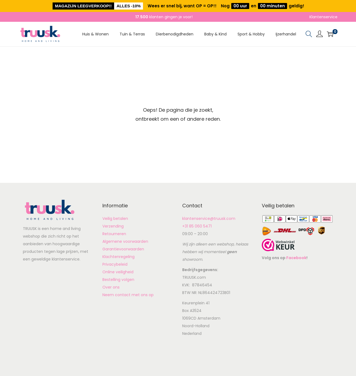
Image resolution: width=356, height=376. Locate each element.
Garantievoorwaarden (123, 249)
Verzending (113, 226)
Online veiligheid (117, 272)
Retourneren (114, 233)
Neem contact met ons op (128, 295)
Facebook (296, 257)
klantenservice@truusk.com (208, 218)
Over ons (111, 287)
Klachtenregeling (118, 256)
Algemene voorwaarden (125, 241)
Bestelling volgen (118, 279)
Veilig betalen (115, 218)
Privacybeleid (114, 264)
